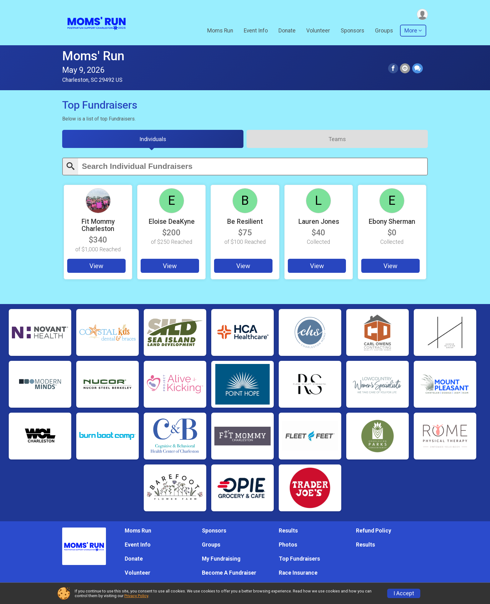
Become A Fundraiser (229, 573)
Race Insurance (298, 573)
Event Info (256, 31)
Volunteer (318, 31)
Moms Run (220, 31)
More (410, 31)
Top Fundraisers (299, 559)
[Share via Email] (405, 69)
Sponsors (352, 31)
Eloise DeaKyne (171, 222)
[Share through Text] (417, 69)
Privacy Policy (136, 595)
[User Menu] (422, 14)
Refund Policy (373, 531)
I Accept (403, 593)
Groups (384, 31)
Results (288, 531)
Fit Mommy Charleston (98, 225)
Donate (287, 31)
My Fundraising (221, 559)
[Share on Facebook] (393, 69)
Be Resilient (245, 222)
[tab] (152, 139)
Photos (288, 545)
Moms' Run (93, 56)
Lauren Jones (318, 222)
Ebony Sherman (392, 222)
